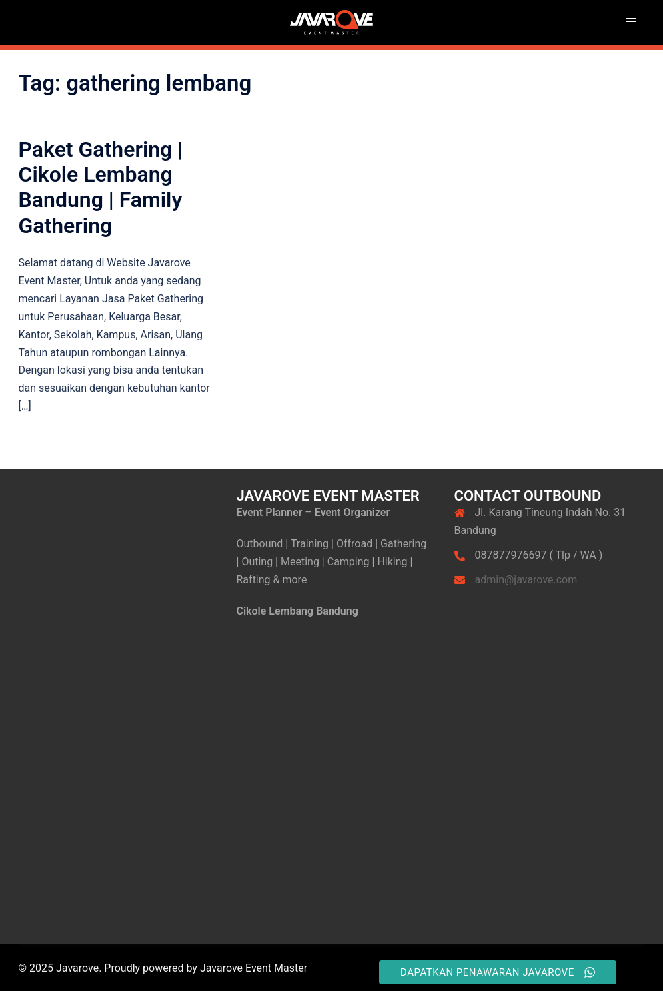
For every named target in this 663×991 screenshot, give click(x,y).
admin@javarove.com (526, 579)
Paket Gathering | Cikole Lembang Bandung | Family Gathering (101, 187)
